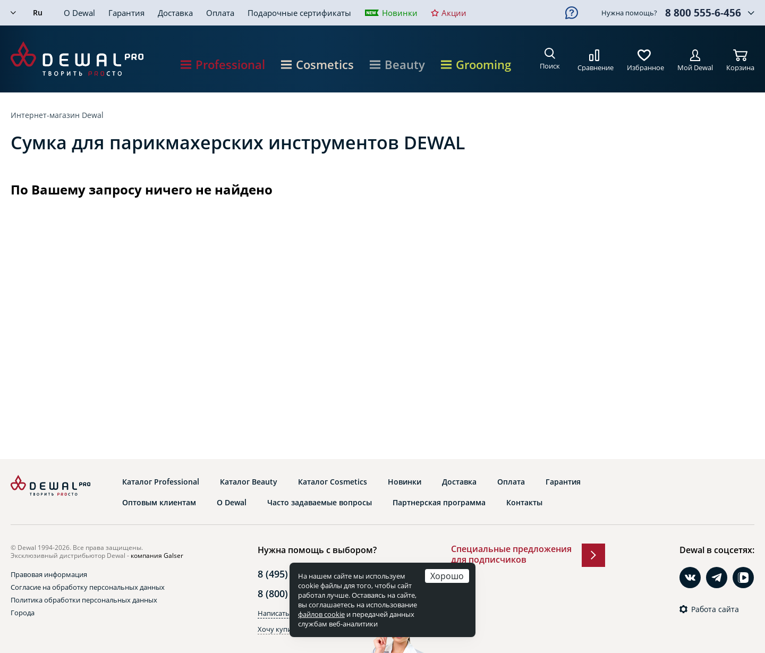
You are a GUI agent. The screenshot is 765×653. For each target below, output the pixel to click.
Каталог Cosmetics (332, 482)
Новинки (400, 13)
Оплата (220, 13)
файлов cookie (321, 614)
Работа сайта (715, 609)
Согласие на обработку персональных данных (88, 587)
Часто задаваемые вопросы (319, 502)
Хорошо (447, 576)
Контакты (524, 502)
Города (23, 612)
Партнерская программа (439, 502)
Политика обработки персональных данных (84, 600)
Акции (453, 13)
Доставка (175, 13)
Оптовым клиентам (159, 502)
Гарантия (126, 13)
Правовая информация (49, 574)
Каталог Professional (160, 482)
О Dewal (79, 13)
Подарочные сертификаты (299, 13)
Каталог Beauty (248, 482)
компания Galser (157, 555)
